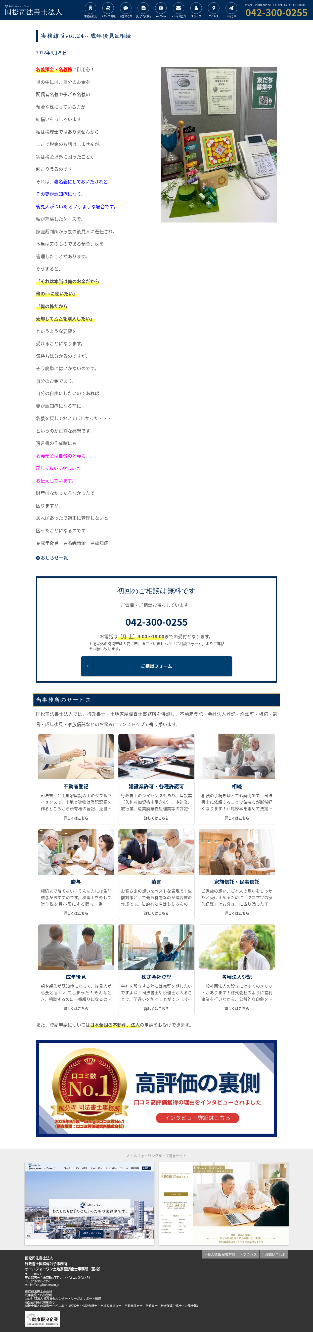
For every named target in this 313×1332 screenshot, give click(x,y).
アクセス (250, 1254)
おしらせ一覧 (52, 557)
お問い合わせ (275, 1254)
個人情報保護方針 (221, 1254)
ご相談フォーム (156, 666)
